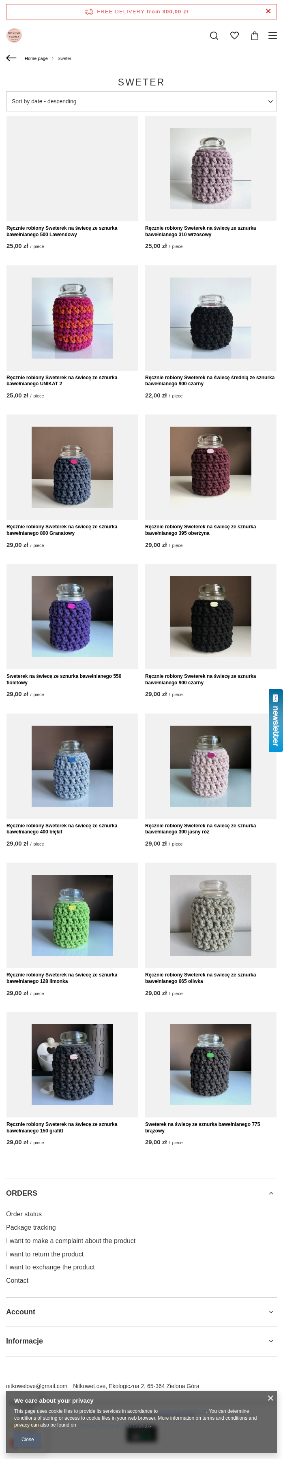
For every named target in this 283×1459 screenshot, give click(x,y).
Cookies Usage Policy (182, 1411)
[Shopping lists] (234, 35)
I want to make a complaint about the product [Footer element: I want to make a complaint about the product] (70, 1240)
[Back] (12, 58)
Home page (36, 58)
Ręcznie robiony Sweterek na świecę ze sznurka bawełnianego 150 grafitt (61, 1127)
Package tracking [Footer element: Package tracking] (31, 1227)
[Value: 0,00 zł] (254, 35)
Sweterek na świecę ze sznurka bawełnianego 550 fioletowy (63, 679)
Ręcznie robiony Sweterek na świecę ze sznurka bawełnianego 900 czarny (200, 679)
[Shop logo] (14, 36)
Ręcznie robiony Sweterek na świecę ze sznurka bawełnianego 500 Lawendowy (61, 231)
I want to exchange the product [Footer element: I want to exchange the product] (50, 1267)
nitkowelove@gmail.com (36, 1386)
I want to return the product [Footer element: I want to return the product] (45, 1254)
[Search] (214, 35)
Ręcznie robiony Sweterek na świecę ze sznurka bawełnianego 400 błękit (61, 829)
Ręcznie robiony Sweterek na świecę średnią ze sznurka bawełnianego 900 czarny (209, 381)
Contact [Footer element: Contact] (17, 1280)
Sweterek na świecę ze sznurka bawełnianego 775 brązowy (202, 1127)
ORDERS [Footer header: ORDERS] (21, 1193)
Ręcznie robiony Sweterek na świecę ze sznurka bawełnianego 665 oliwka (200, 978)
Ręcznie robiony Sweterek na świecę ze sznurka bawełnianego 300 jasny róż (200, 829)
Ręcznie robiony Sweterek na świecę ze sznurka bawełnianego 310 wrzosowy (200, 231)
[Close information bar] (268, 11)
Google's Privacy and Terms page (113, 1425)
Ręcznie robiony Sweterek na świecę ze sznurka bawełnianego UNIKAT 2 (61, 381)
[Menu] (274, 35)
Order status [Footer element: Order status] (24, 1214)
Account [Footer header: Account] (20, 1312)
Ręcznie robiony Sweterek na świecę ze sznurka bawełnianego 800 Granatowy (61, 530)
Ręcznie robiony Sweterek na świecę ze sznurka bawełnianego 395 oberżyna (200, 530)
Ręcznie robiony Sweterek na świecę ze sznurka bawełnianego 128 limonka (61, 978)
